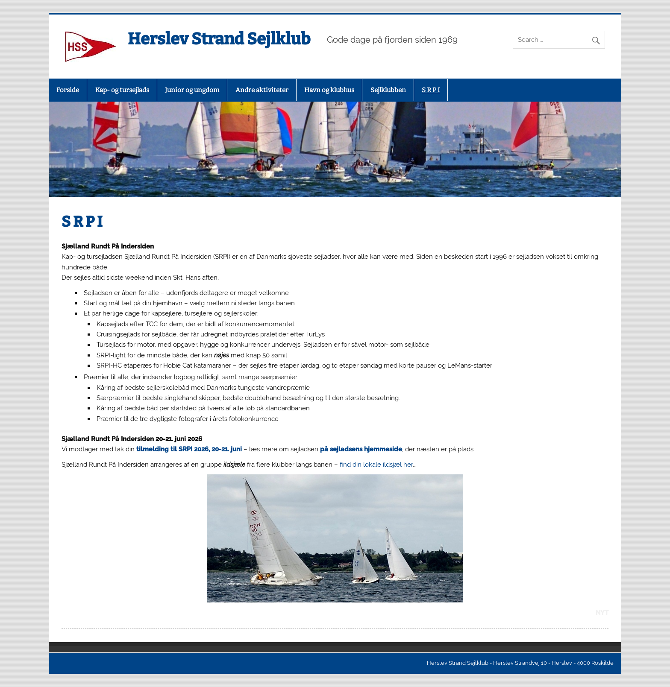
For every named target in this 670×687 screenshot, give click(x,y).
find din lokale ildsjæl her (376, 464)
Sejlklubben (388, 90)
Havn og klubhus (329, 90)
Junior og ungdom (192, 90)
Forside (67, 90)
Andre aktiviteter (261, 90)
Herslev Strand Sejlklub (219, 39)
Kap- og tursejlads (122, 90)
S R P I (431, 90)
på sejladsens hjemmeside (361, 449)
